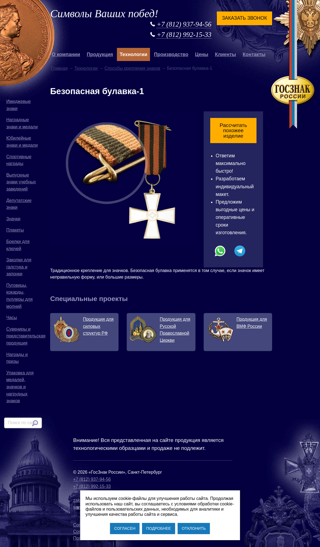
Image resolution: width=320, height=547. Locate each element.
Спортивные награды (18, 160)
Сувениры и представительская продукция (24, 336)
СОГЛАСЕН (124, 528)
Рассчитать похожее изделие (233, 130)
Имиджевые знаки (18, 105)
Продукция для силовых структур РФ (98, 326)
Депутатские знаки (18, 204)
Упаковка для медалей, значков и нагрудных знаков (20, 387)
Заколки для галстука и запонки (18, 266)
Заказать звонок (244, 18)
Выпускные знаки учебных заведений (21, 182)
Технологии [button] (133, 54)
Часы (11, 317)
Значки (13, 218)
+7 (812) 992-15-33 (184, 34)
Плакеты (15, 230)
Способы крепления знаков (132, 68)
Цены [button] (201, 54)
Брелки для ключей (18, 245)
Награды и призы (17, 358)
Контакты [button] (254, 54)
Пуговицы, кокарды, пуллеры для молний (19, 296)
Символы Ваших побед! (104, 13)
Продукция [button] (100, 54)
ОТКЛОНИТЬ (194, 528)
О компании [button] (66, 54)
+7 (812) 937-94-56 (184, 24)
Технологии (86, 68)
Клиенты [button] (225, 54)
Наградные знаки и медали (22, 123)
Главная (59, 68)
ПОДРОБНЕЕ (158, 528)
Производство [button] (171, 54)
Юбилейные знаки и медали (22, 141)
